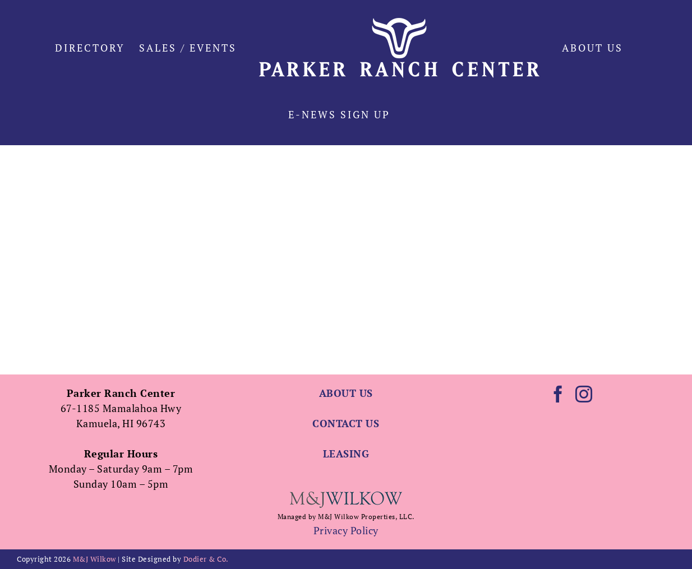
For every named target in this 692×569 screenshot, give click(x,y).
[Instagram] (584, 394)
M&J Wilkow (94, 559)
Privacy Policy (346, 530)
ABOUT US (346, 393)
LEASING (346, 453)
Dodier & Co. (206, 559)
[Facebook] (558, 394)
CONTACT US (345, 423)
